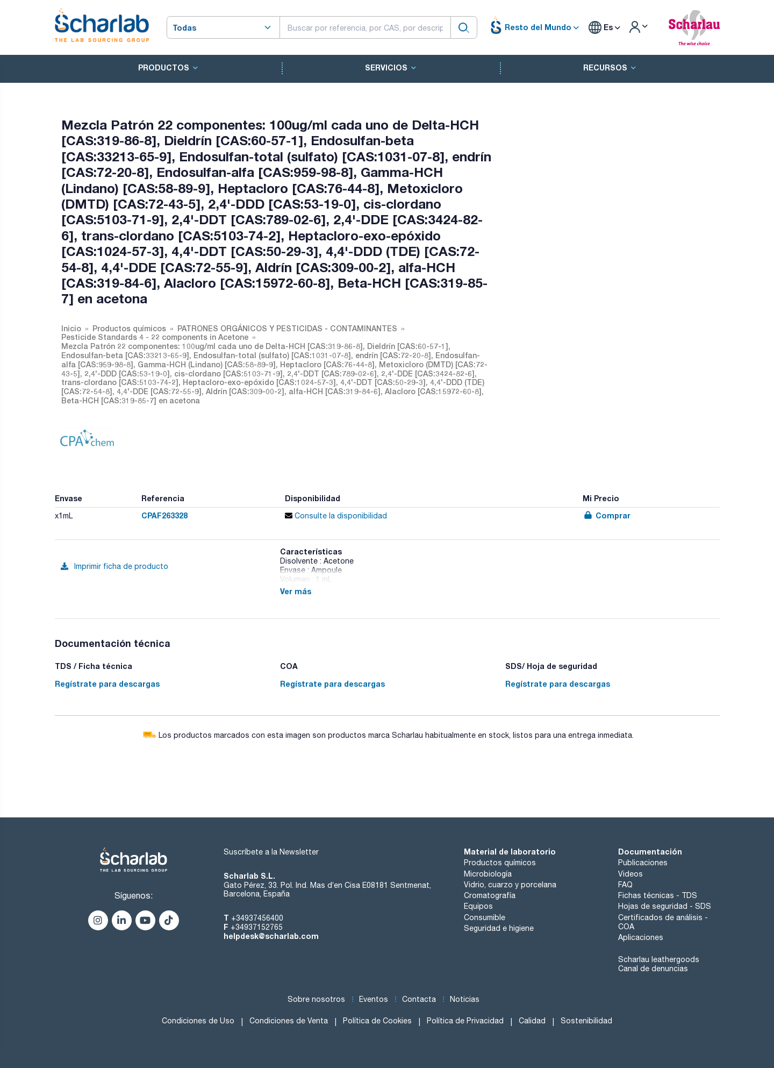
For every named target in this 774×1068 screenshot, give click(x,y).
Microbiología (488, 874)
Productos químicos (500, 862)
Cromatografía (489, 895)
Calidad (532, 1020)
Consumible (484, 917)
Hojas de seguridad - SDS (664, 906)
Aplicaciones (640, 937)
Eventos (373, 999)
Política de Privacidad (465, 1020)
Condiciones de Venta (288, 1020)
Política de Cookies (377, 1020)
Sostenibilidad (586, 1020)
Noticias (464, 999)
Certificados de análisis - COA (663, 922)
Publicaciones (643, 862)
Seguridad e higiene (499, 928)
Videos (630, 874)
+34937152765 (257, 927)
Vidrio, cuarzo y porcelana (510, 884)
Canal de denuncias (653, 968)
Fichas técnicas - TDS (657, 895)
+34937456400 (257, 918)
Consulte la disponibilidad (336, 515)
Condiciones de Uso (198, 1020)
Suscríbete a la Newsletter (271, 852)
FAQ (625, 884)
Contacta (419, 999)
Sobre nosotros (316, 999)
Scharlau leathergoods (658, 959)
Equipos (478, 906)
